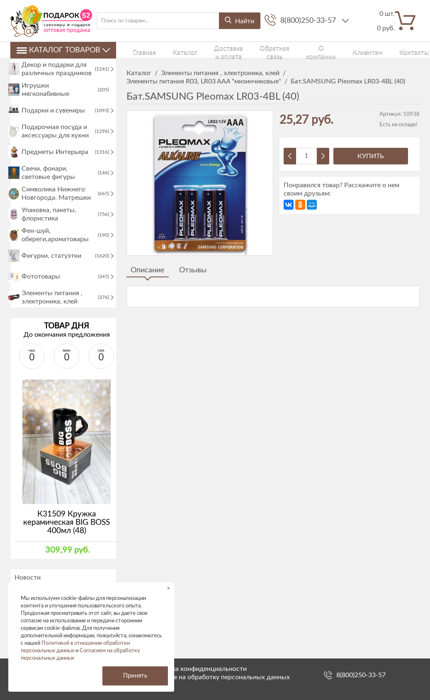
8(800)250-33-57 (309, 20)
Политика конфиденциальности (198, 669)
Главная (135, 50)
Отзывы (192, 270)
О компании (286, 50)
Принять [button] (135, 676)
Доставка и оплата (199, 50)
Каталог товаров (63, 50)
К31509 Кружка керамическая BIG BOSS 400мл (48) (66, 544)
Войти (395, 50)
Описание (148, 270)
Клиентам (319, 50)
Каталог (160, 50)
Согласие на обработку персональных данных (219, 677)
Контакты (350, 50)
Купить (370, 156)
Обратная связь (246, 50)
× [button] (168, 588)
